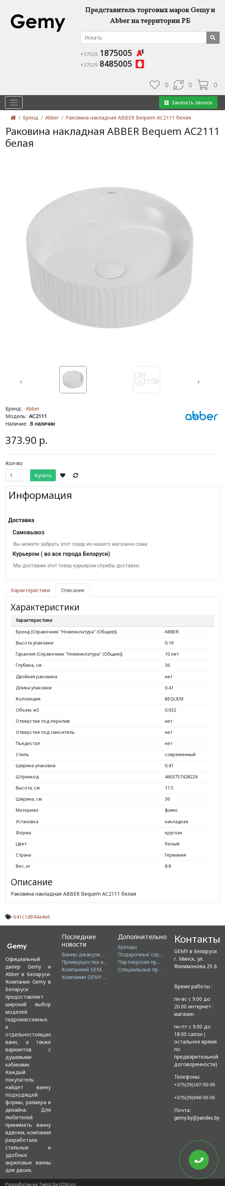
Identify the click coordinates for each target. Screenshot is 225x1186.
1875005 (112, 52)
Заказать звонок (188, 102)
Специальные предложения (152, 969)
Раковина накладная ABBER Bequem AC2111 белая (128, 117)
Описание (73, 590)
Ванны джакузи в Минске (93, 954)
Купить (43, 475)
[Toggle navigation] (14, 102)
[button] (21, 382)
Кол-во (14, 463)
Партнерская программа (148, 961)
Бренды (127, 946)
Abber (52, 117)
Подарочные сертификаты (150, 954)
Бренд (30, 117)
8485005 (112, 63)
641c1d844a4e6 (31, 916)
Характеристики (30, 590)
